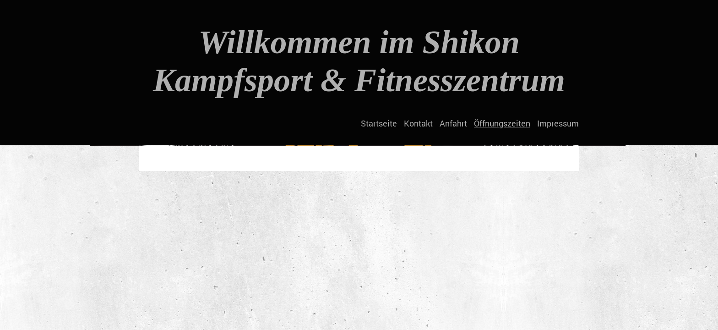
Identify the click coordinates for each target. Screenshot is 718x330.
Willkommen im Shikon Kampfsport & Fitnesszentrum (359, 61)
